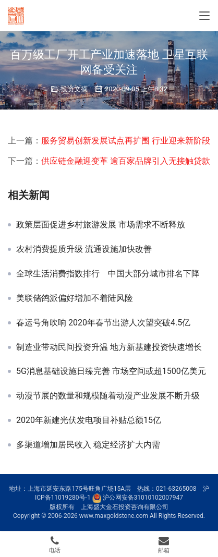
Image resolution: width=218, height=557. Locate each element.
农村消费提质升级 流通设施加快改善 (84, 249)
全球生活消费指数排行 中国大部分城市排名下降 (108, 273)
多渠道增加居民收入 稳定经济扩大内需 (88, 445)
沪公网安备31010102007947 (143, 497)
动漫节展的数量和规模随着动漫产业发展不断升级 (108, 396)
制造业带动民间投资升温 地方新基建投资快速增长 (109, 347)
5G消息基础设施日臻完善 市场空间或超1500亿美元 (111, 371)
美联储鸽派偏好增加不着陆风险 (74, 298)
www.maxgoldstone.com (113, 515)
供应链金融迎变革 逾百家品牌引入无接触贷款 (125, 161)
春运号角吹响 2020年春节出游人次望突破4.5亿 (103, 323)
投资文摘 (74, 89)
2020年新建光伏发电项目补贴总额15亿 (88, 420)
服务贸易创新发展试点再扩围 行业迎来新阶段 (125, 141)
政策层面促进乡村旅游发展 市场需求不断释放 (100, 224)
